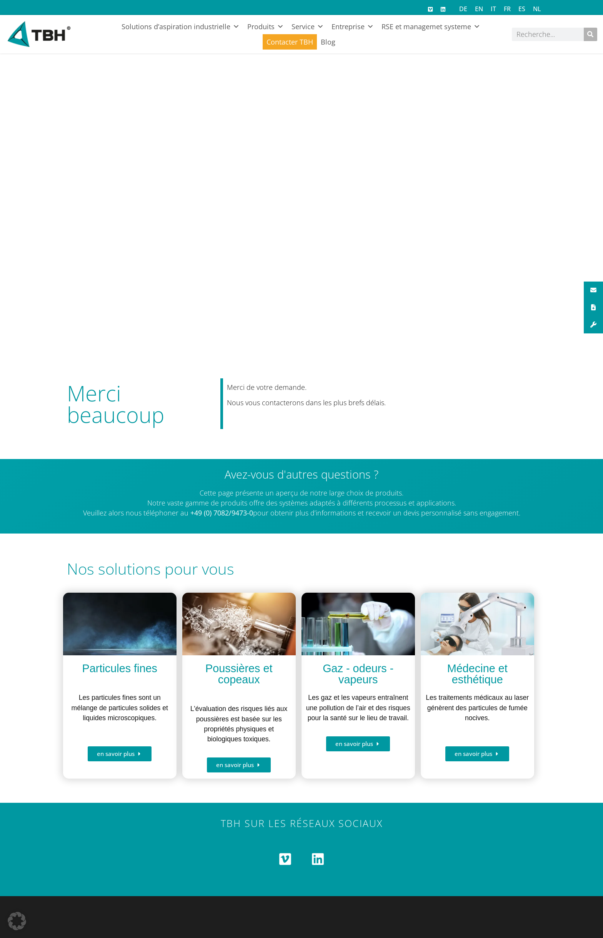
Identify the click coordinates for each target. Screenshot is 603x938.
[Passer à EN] (479, 8)
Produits (265, 26)
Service (308, 26)
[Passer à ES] (522, 8)
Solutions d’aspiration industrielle (181, 26)
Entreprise (352, 26)
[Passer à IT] (493, 8)
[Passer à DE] (463, 8)
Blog (328, 41)
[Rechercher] (590, 34)
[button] (17, 921)
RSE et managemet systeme (430, 26)
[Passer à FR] (507, 8)
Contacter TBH (290, 41)
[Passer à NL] (537, 8)
